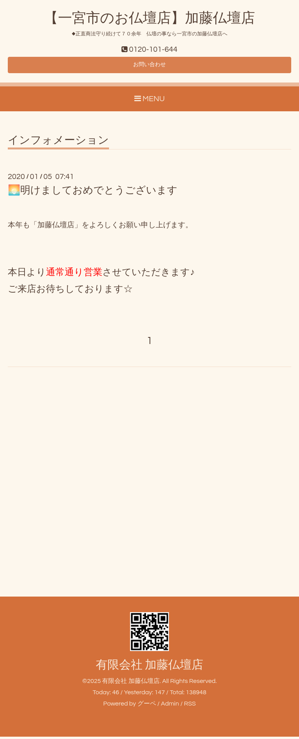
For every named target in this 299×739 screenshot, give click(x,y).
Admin (170, 706)
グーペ (146, 706)
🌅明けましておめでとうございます (93, 193)
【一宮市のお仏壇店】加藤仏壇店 (149, 18)
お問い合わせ (149, 66)
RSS (189, 706)
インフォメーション (58, 142)
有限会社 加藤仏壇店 (149, 667)
